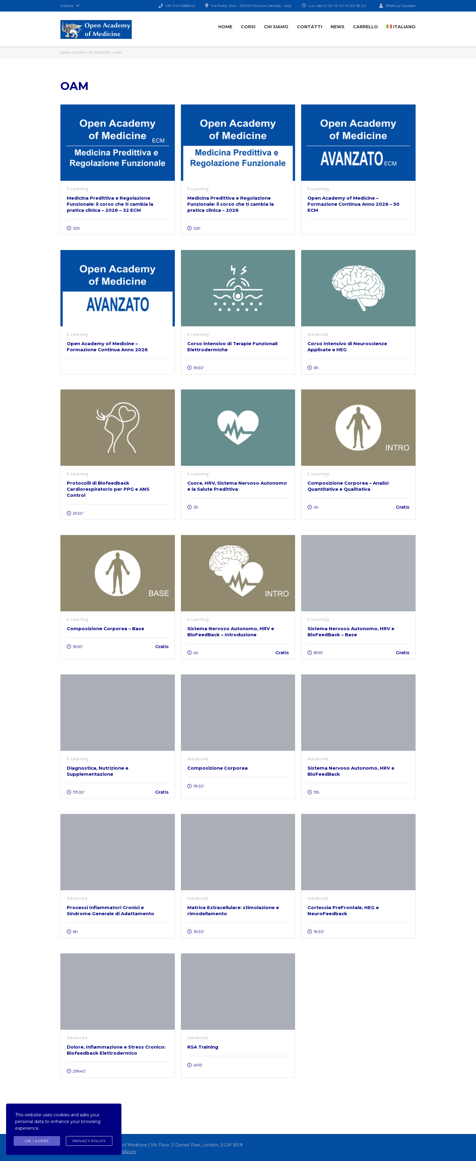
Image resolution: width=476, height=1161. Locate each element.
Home (225, 26)
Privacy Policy (89, 1141)
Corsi (248, 26)
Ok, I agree (37, 1141)
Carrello (365, 26)
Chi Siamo (276, 26)
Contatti (309, 26)
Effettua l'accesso (397, 5)
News (338, 26)
